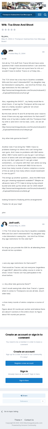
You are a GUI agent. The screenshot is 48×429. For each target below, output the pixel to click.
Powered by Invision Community (24, 425)
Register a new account (24, 363)
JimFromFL (14, 222)
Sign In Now (24, 380)
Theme (18, 420)
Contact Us (29, 420)
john (6, 36)
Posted (17, 53)
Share (24, 395)
